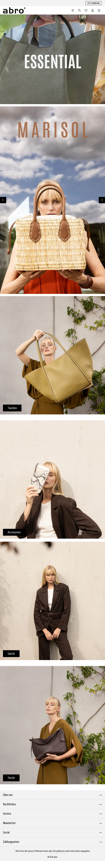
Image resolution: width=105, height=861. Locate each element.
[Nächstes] (102, 200)
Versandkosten (59, 851)
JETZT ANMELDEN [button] (93, 3)
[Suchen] (79, 10)
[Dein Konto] (93, 10)
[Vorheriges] (3, 200)
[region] (52, 200)
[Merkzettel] (86, 10)
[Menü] (73, 10)
